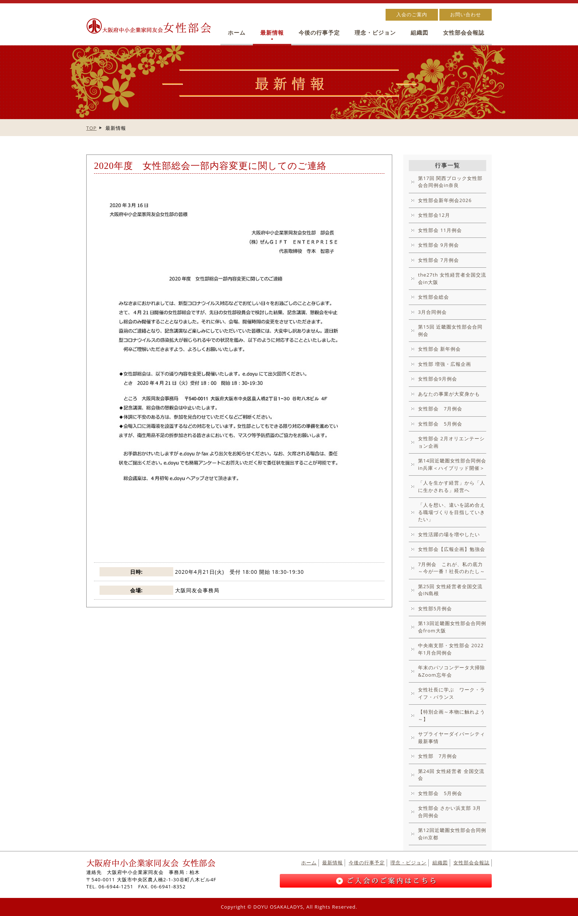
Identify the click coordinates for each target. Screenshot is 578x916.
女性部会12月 (434, 215)
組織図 (419, 32)
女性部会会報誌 (463, 32)
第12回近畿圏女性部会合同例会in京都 (452, 834)
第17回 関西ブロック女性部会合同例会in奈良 (450, 182)
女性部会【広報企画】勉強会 (451, 549)
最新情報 (272, 32)
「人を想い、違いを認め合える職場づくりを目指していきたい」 (451, 512)
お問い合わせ (465, 14)
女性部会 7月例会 (438, 260)
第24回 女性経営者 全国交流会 (451, 775)
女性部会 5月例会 (440, 423)
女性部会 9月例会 (438, 245)
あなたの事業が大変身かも (449, 394)
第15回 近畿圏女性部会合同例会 (450, 330)
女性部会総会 (433, 297)
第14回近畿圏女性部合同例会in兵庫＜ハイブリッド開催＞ (452, 464)
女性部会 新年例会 (439, 349)
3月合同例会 (432, 312)
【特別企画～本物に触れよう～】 (451, 715)
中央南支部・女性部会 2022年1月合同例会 (451, 649)
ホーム (237, 32)
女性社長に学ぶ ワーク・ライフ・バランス (451, 693)
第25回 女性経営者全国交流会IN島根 (450, 590)
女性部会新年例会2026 (445, 200)
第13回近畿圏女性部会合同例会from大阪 (452, 627)
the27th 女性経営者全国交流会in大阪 (452, 278)
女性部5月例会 (435, 608)
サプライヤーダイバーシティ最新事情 (451, 738)
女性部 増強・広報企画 (444, 364)
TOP (91, 128)
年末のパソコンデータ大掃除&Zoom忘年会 (451, 671)
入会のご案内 (411, 14)
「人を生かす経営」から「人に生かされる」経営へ (451, 486)
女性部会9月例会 (437, 378)
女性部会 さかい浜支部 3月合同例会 (449, 812)
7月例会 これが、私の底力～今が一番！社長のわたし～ (451, 568)
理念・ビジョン (375, 32)
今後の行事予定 (319, 32)
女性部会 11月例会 (440, 230)
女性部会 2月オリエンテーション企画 (451, 442)
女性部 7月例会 (437, 756)
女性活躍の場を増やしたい (449, 534)
